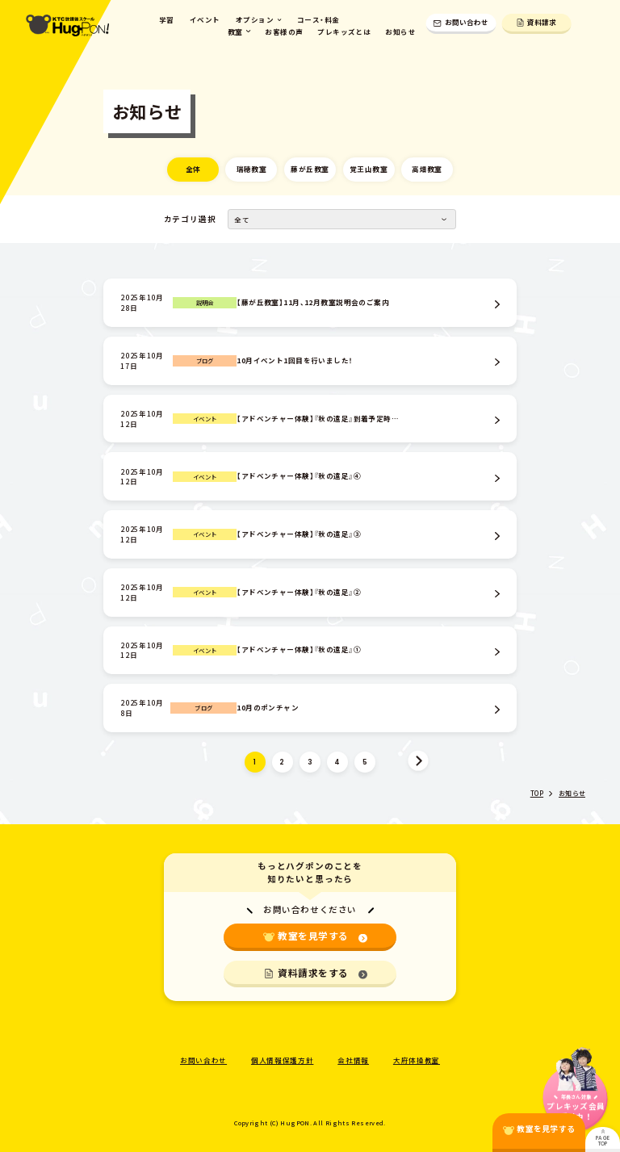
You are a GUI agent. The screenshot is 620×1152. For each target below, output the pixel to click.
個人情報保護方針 (282, 1060)
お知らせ (400, 31)
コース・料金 (318, 19)
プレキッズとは (344, 31)
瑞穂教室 (252, 169)
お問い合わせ (461, 22)
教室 (239, 31)
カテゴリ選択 (190, 218)
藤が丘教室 (310, 169)
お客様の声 (284, 31)
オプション (259, 19)
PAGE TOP (603, 1138)
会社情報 (353, 1060)
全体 (193, 169)
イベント (205, 19)
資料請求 (536, 22)
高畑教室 (427, 169)
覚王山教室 (369, 169)
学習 (166, 19)
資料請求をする (322, 972)
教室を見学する (322, 935)
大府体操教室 (416, 1060)
